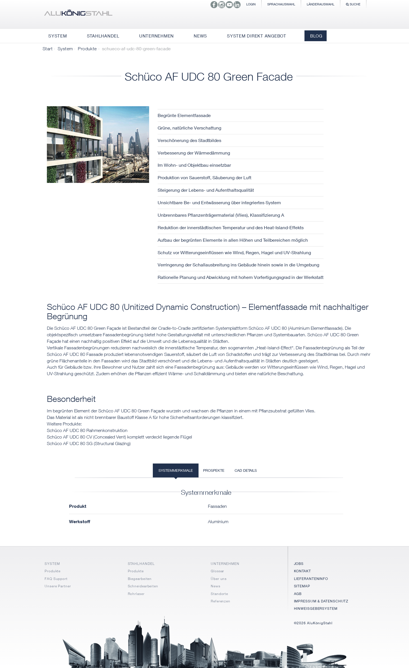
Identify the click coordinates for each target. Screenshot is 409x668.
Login (251, 4)
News (215, 586)
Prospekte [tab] (213, 470)
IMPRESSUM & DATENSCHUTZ (321, 601)
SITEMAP (302, 586)
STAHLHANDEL (141, 563)
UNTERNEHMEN (225, 563)
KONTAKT (302, 571)
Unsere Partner (58, 586)
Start (48, 48)
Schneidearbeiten (143, 586)
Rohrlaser (136, 594)
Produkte (87, 48)
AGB (298, 594)
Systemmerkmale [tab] (175, 470)
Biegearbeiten (140, 579)
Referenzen (220, 601)
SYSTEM (52, 563)
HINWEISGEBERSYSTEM (315, 608)
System (65, 48)
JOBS (299, 563)
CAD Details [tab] (246, 470)
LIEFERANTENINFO (311, 579)
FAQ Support (56, 579)
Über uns (219, 579)
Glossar (217, 571)
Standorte (219, 594)
